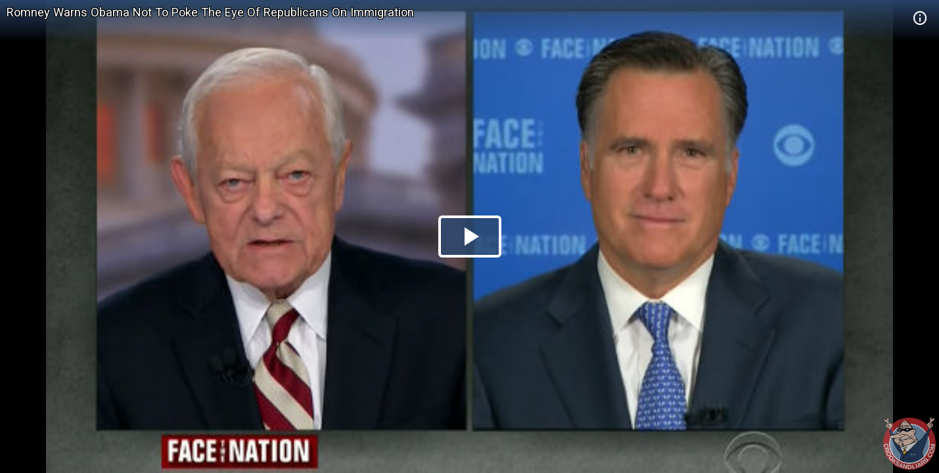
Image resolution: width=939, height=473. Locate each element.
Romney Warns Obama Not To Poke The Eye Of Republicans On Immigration (210, 12)
